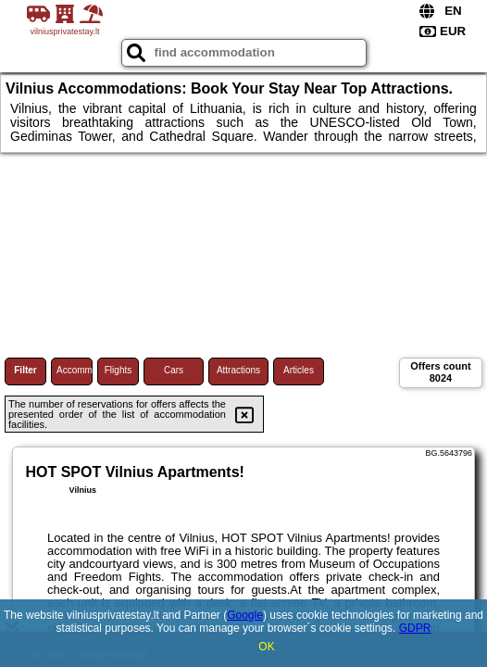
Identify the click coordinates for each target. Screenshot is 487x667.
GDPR (415, 628)
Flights (118, 370)
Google (245, 615)
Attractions (238, 370)
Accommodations (74, 370)
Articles (298, 370)
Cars (173, 370)
